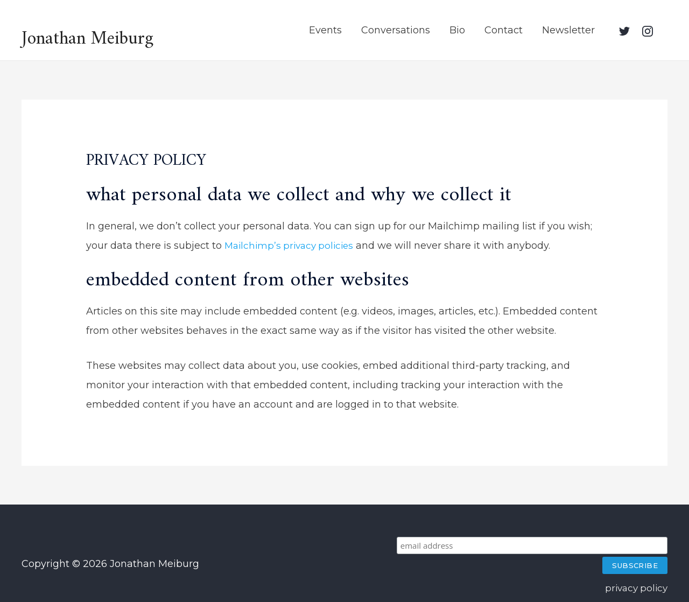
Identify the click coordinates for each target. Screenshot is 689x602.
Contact (503, 30)
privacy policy (634, 567)
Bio (457, 30)
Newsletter (568, 30)
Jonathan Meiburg (91, 34)
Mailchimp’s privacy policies (292, 244)
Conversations (395, 30)
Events (325, 30)
